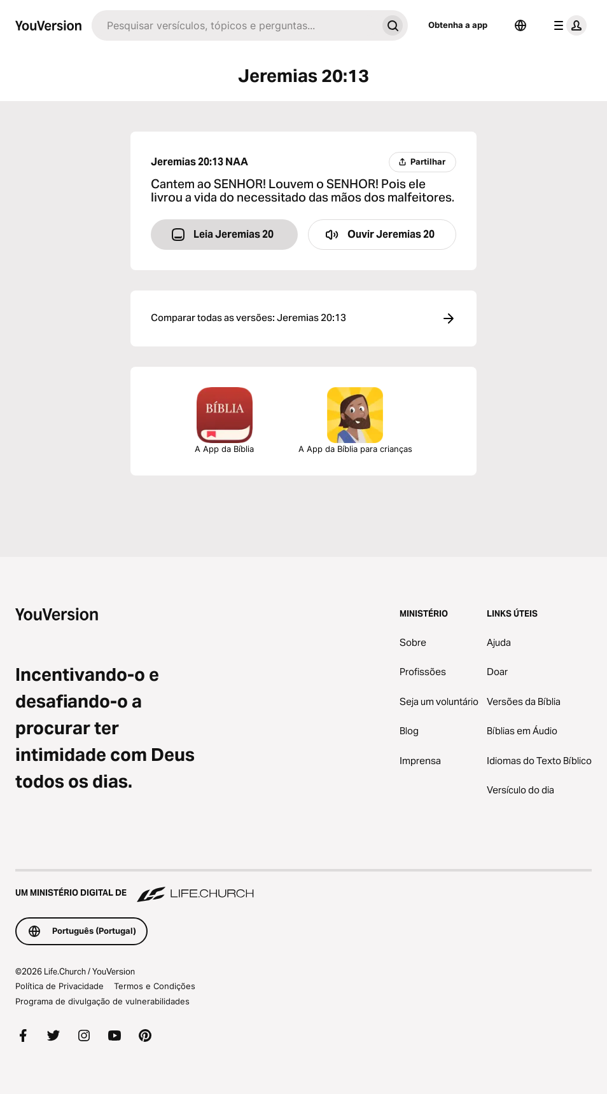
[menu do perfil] (567, 25)
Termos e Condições (154, 986)
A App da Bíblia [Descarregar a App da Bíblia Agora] (224, 420)
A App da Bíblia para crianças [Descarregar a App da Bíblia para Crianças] (355, 420)
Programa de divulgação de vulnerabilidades (102, 1001)
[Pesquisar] (234, 25)
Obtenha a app (457, 25)
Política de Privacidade (59, 986)
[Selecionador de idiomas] (520, 25)
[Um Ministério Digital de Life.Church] (303, 887)
